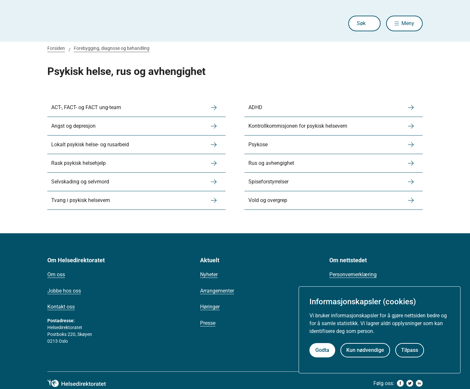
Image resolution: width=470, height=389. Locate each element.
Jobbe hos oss (64, 291)
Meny (407, 23)
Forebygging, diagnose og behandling (111, 48)
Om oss (56, 274)
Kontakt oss (61, 307)
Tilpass (409, 350)
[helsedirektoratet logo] (81, 383)
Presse (207, 323)
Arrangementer (217, 291)
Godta (322, 350)
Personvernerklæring (353, 274)
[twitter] (409, 383)
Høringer (210, 307)
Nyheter (209, 274)
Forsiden (56, 48)
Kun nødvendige (365, 350)
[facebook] (400, 383)
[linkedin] (419, 383)
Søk (361, 23)
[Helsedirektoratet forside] (94, 23)
